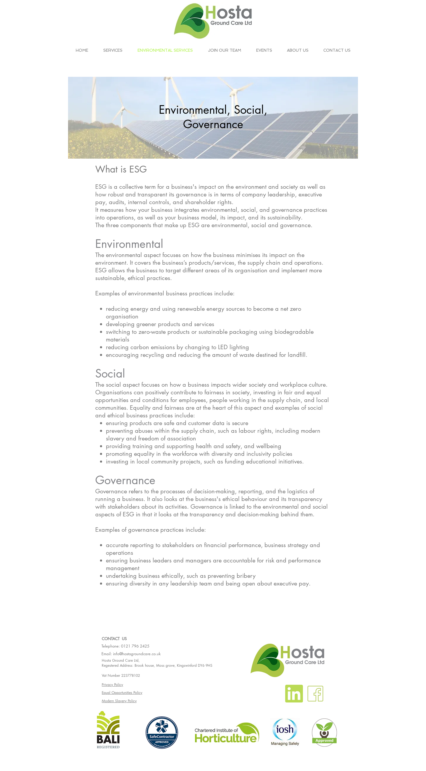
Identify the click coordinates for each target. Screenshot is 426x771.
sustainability (284, 217)
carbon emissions (152, 347)
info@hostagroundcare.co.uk (137, 653)
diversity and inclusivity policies (252, 454)
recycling (152, 355)
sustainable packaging (228, 332)
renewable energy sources (211, 309)
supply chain (263, 262)
